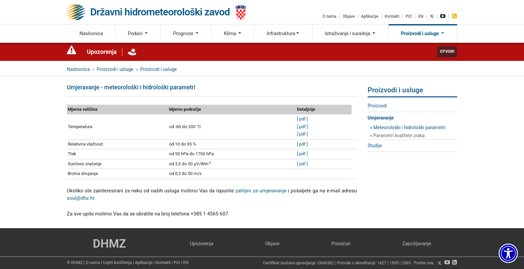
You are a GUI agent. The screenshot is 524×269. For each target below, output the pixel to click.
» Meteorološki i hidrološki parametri (407, 127)
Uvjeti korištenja (117, 262)
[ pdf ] (302, 118)
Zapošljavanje (416, 243)
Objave (349, 16)
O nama (329, 16)
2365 (406, 263)
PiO (409, 16)
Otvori (447, 51)
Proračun (341, 243)
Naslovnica (91, 33)
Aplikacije (369, 16)
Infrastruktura (283, 33)
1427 (381, 263)
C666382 (325, 263)
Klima (233, 33)
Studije (375, 145)
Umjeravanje (381, 117)
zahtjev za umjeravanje (260, 191)
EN (420, 16)
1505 (394, 263)
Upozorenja (102, 52)
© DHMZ (75, 262)
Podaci (138, 33)
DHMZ (109, 244)
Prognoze (186, 33)
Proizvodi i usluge (423, 33)
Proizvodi (377, 105)
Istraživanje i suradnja (350, 33)
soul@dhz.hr (80, 198)
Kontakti (392, 16)
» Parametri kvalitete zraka (397, 135)
